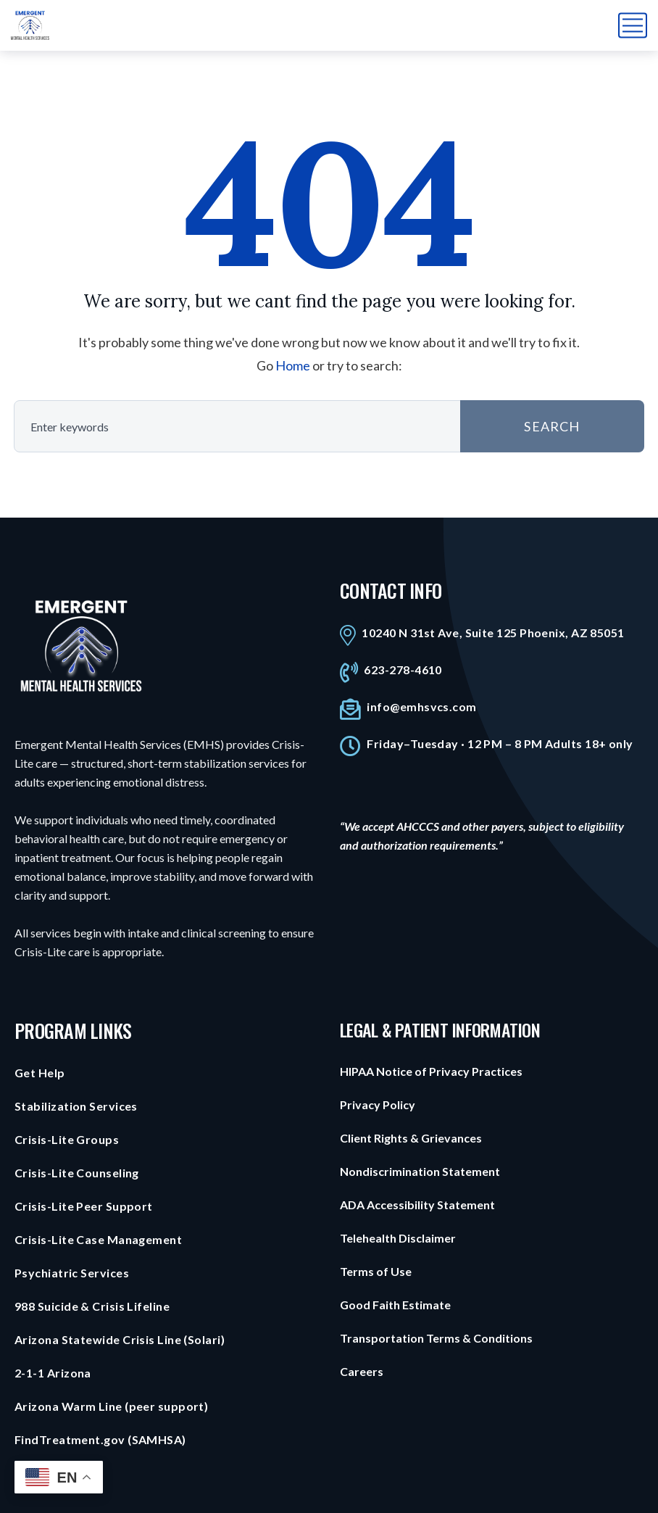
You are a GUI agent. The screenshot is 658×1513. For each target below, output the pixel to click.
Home (292, 365)
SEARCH (552, 426)
